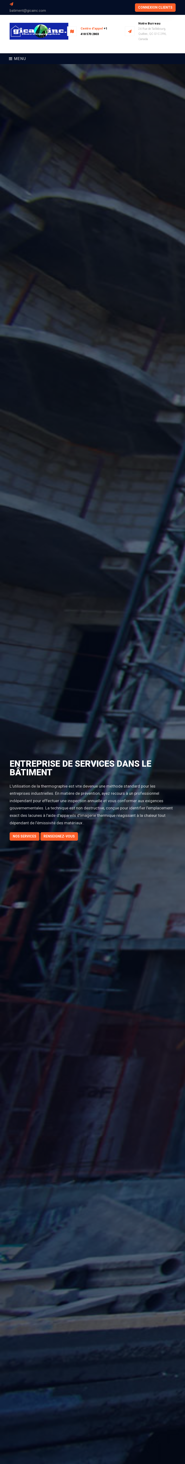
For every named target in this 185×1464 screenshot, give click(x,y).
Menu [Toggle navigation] (17, 58)
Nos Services (24, 836)
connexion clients (155, 7)
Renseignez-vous (59, 836)
